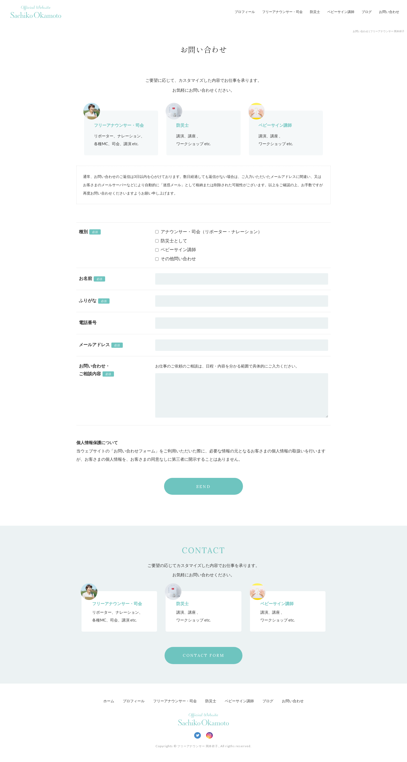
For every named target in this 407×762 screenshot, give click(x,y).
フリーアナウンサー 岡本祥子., (198, 746)
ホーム (104, 701)
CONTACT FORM (203, 655)
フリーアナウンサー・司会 (282, 12)
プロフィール (245, 12)
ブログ (367, 12)
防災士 (315, 12)
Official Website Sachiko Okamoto (35, 11)
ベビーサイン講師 (340, 12)
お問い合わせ (389, 12)
